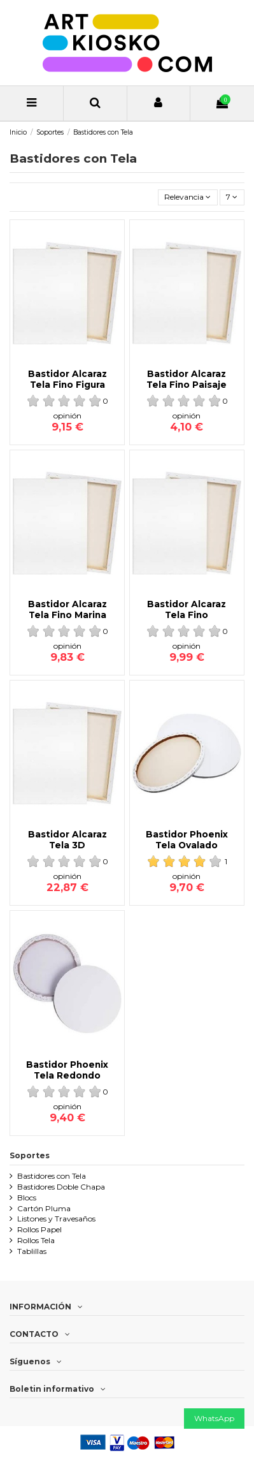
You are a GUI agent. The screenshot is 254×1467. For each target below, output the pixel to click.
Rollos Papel (39, 1229)
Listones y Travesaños (56, 1218)
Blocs (26, 1197)
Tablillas (31, 1251)
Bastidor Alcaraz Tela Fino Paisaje (186, 379)
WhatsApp (214, 1418)
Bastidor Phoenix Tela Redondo (67, 1069)
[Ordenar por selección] (188, 197)
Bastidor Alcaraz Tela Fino (186, 609)
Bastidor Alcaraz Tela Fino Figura (67, 379)
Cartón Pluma (44, 1208)
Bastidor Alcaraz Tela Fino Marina (67, 609)
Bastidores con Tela (51, 1176)
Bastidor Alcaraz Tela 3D (67, 839)
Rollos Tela (36, 1240)
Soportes (30, 1155)
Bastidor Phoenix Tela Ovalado (187, 839)
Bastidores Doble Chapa (61, 1186)
